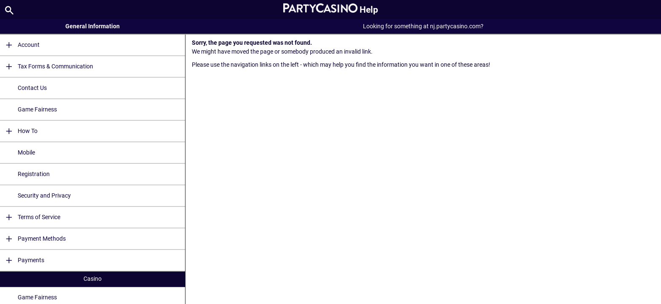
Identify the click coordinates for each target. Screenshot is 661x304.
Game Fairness (37, 109)
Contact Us (32, 87)
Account (20, 45)
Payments (22, 260)
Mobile (26, 152)
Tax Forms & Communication (46, 66)
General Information (92, 26)
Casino (92, 278)
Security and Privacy (44, 195)
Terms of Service (30, 217)
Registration (34, 174)
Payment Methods (33, 238)
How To (19, 131)
